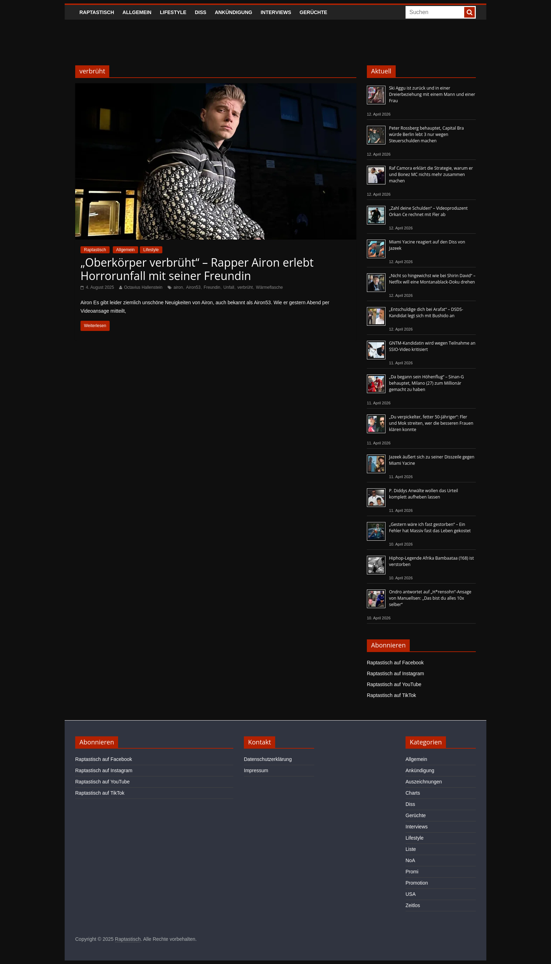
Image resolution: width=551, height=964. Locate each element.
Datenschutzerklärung (268, 759)
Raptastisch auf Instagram (395, 673)
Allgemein (137, 12)
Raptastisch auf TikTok (391, 695)
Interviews (276, 12)
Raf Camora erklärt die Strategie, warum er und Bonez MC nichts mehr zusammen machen (431, 174)
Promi (412, 871)
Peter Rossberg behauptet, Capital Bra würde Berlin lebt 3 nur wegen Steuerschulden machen (426, 134)
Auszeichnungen (424, 781)
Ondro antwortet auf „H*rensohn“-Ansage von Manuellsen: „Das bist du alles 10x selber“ (430, 598)
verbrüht (245, 287)
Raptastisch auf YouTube (394, 684)
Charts (413, 793)
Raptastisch (96, 12)
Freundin (212, 287)
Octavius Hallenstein (143, 287)
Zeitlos (413, 905)
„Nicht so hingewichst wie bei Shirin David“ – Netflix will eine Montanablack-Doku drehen (432, 279)
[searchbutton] (469, 12)
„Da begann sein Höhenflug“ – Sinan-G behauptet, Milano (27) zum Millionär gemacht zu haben (426, 383)
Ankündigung (233, 12)
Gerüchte (314, 12)
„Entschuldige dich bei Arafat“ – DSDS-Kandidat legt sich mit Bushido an (426, 312)
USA (411, 894)
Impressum (256, 770)
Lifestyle (173, 12)
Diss (200, 12)
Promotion (417, 883)
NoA (410, 860)
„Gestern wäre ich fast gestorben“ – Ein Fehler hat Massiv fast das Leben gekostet (430, 527)
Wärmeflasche (269, 287)
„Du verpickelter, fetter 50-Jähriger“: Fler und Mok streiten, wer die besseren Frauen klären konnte (431, 423)
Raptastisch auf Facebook (395, 662)
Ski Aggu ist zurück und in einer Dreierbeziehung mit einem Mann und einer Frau (432, 94)
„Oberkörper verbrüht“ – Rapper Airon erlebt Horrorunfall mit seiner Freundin (197, 269)
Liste (411, 849)
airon (178, 287)
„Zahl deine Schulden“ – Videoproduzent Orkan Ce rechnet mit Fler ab (428, 211)
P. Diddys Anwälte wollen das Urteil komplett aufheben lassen (423, 494)
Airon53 (193, 287)
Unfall (228, 287)
